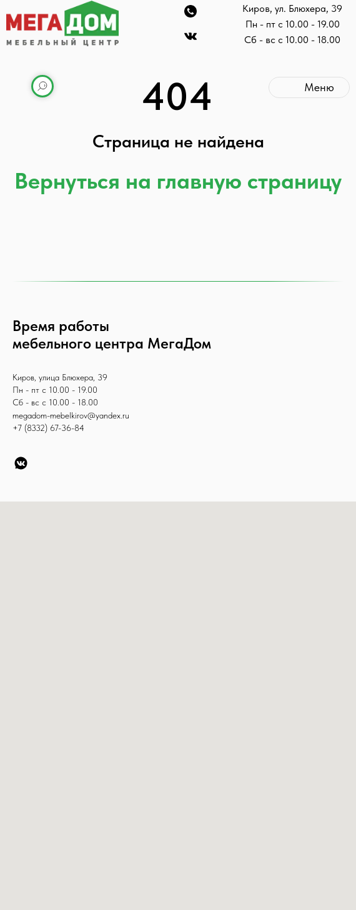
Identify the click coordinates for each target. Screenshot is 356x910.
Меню (319, 87)
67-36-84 (67, 428)
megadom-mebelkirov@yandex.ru (70, 415)
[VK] (21, 463)
